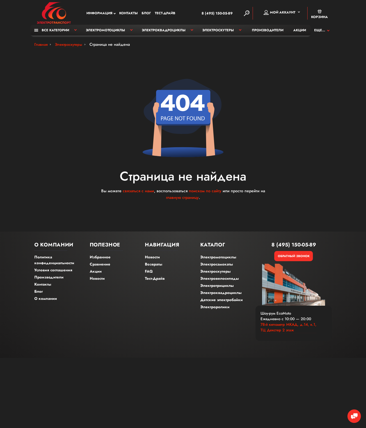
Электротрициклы (217, 288)
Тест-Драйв (165, 13)
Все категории (51, 32)
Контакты (128, 13)
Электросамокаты (216, 266)
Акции (299, 32)
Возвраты (153, 266)
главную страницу (182, 200)
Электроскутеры (218, 32)
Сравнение (100, 266)
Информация (99, 13)
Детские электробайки (221, 302)
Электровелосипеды (219, 281)
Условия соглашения (53, 272)
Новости (97, 281)
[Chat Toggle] (352, 414)
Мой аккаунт (279, 13)
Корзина (319, 14)
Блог (146, 13)
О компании (45, 301)
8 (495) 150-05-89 (210, 13)
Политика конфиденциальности (54, 262)
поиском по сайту (205, 193)
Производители (267, 32)
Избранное (100, 259)
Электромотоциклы (105, 32)
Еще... (319, 32)
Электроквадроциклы (164, 32)
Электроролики (215, 309)
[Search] (246, 13)
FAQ (149, 273)
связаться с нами (138, 193)
